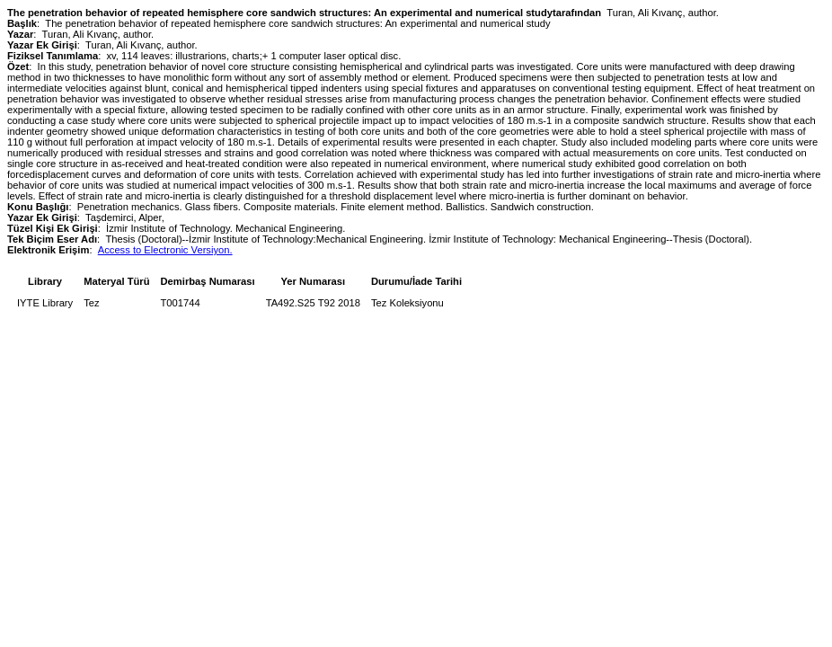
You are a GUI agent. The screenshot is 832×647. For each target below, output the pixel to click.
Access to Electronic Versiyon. (165, 249)
